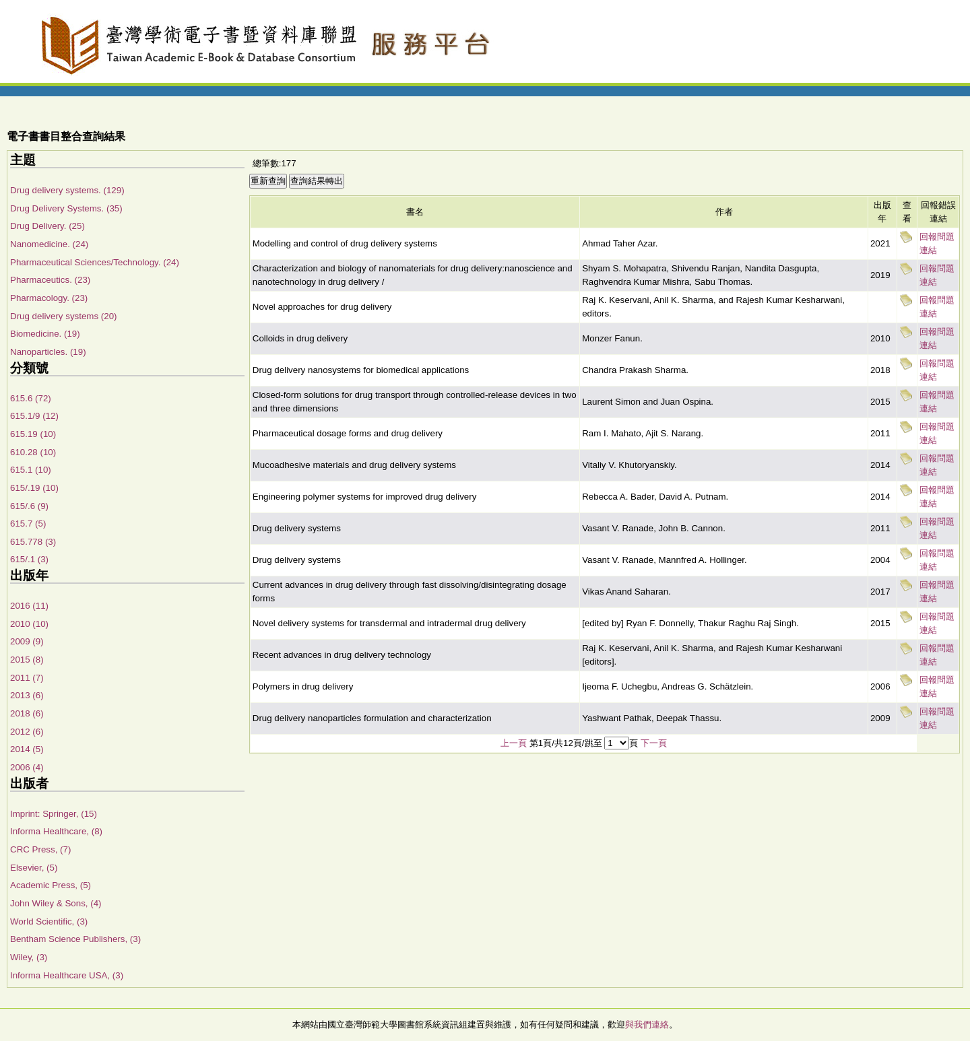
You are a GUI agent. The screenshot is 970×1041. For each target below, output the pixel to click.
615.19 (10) (33, 434)
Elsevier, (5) (33, 868)
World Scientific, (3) (49, 921)
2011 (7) (27, 678)
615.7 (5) (28, 523)
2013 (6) (27, 695)
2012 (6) (27, 732)
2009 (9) (27, 641)
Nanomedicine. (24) (49, 244)
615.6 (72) (30, 398)
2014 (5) (27, 749)
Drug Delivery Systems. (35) (66, 208)
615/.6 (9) (29, 506)
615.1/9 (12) (34, 416)
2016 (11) (29, 606)
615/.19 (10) (34, 488)
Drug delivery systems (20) (63, 316)
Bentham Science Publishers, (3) (75, 939)
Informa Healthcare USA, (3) (66, 975)
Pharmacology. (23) (49, 298)
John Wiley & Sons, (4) (56, 903)
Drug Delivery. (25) (47, 226)
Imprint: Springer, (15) (53, 814)
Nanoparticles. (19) (48, 352)
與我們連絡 (647, 1024)
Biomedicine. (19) (45, 334)
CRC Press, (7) (40, 849)
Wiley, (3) (28, 957)
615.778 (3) (33, 542)
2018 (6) (27, 713)
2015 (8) (27, 659)
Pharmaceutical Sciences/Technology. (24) (94, 262)
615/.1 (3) (29, 559)
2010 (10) (29, 624)
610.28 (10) (33, 452)
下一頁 (654, 743)
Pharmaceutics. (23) (50, 280)
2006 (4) (27, 767)
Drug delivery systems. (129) (67, 190)
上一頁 (513, 743)
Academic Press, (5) (50, 885)
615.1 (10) (30, 470)
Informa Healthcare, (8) (56, 831)
